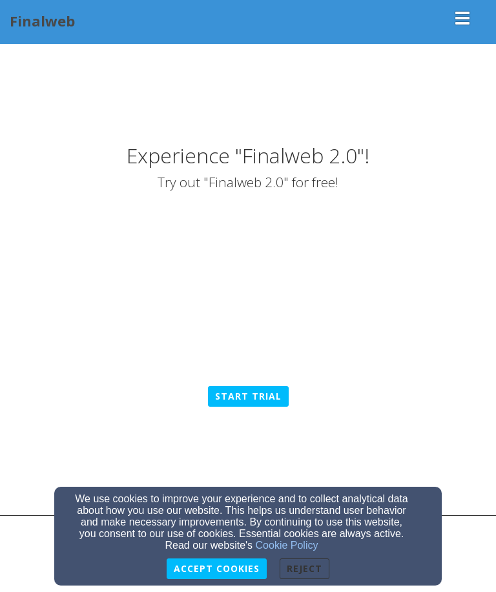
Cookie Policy (287, 545)
